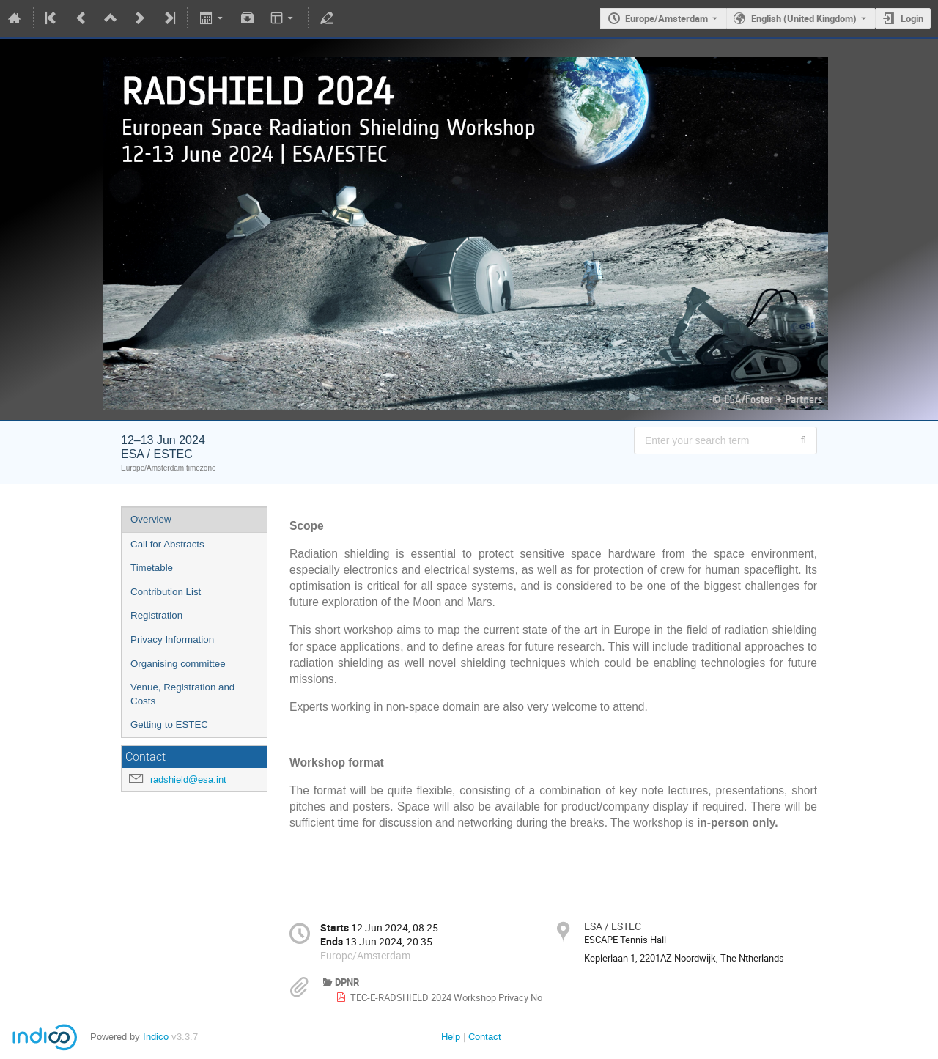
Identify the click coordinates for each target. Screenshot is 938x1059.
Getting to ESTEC (169, 724)
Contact (484, 1036)
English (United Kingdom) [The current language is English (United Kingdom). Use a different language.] (804, 18)
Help (450, 1036)
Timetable (151, 567)
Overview (150, 519)
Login (912, 18)
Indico (156, 1036)
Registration (156, 615)
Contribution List (165, 591)
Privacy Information (172, 639)
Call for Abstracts (167, 544)
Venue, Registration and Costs (182, 694)
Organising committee (178, 663)
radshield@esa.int (188, 779)
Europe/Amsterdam (666, 18)
